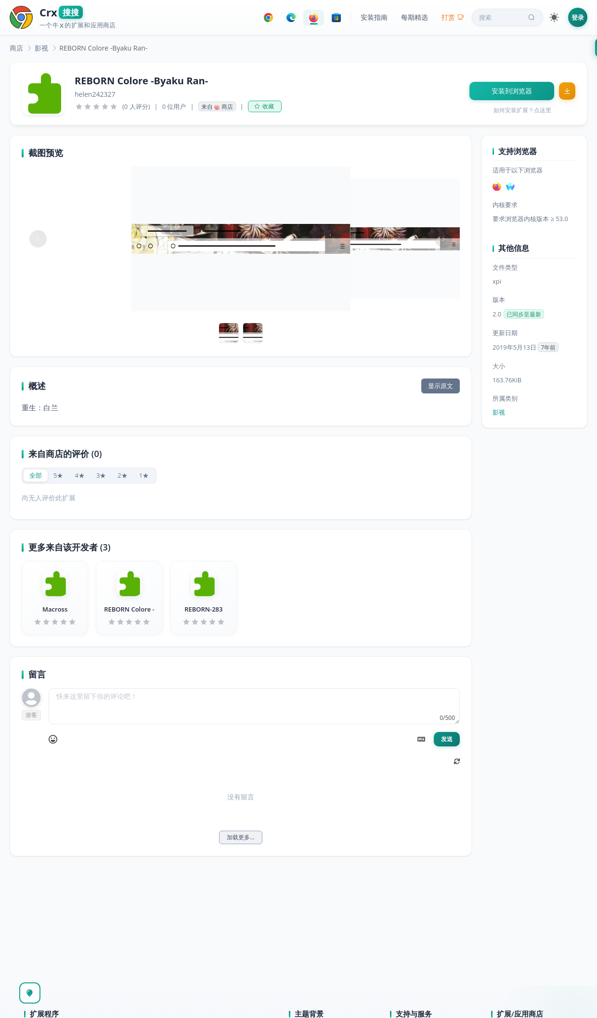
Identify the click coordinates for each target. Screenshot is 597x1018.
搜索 (508, 17)
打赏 (452, 17)
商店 (16, 47)
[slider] (96, 106)
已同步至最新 (523, 314)
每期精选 (414, 17)
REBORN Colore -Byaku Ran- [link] (103, 47)
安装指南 (374, 17)
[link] (16, 47)
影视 (41, 47)
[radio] (36, 476)
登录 (577, 17)
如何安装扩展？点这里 (522, 110)
